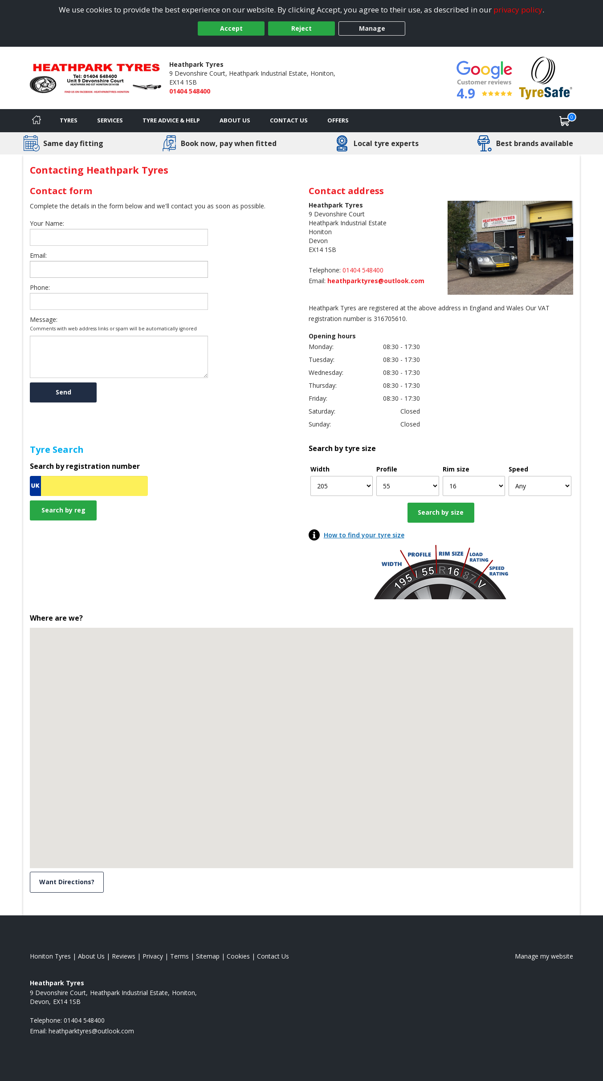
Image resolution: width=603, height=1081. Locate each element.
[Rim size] (474, 486)
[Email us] (349, 280)
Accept (231, 28)
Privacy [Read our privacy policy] (153, 956)
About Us (235, 120)
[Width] (341, 486)
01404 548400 (189, 91)
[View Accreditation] (545, 77)
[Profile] (407, 486)
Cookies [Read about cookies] (238, 956)
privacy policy (517, 9)
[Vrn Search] (89, 486)
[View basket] (565, 120)
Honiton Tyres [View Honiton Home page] (50, 956)
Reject (301, 28)
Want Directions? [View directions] (66, 882)
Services (110, 120)
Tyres (68, 120)
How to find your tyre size (364, 535)
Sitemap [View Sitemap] (208, 956)
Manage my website (544, 956)
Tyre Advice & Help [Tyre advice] (171, 120)
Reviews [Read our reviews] (123, 956)
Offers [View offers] (338, 120)
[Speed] (540, 486)
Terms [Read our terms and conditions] (179, 956)
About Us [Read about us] (91, 956)
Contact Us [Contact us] (289, 120)
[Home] (36, 120)
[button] (301, 740)
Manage (372, 28)
